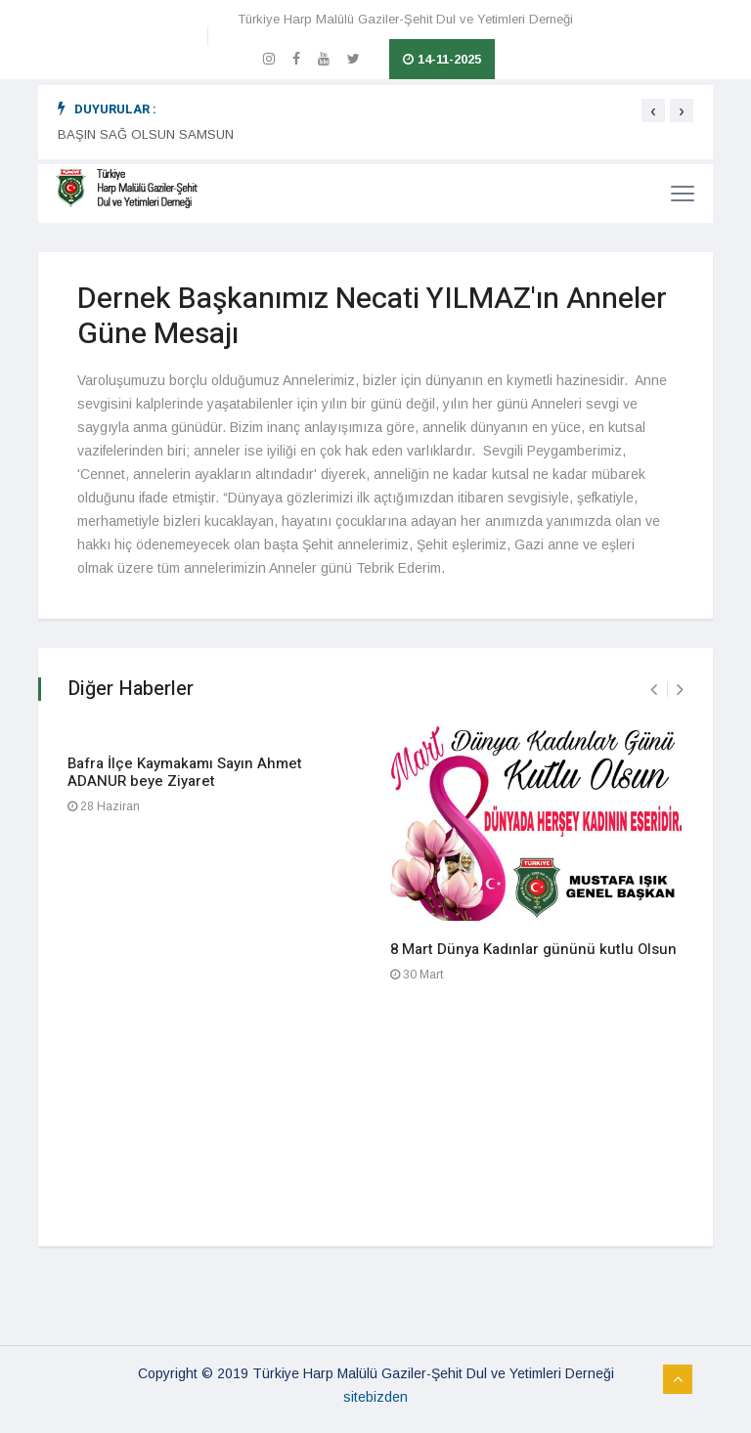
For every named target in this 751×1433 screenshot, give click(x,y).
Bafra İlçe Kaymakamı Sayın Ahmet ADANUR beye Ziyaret (184, 772)
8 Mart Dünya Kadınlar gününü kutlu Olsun (533, 949)
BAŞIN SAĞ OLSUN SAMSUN (146, 134)
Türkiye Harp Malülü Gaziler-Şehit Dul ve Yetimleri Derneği (405, 19)
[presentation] (653, 110)
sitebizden (375, 1397)
